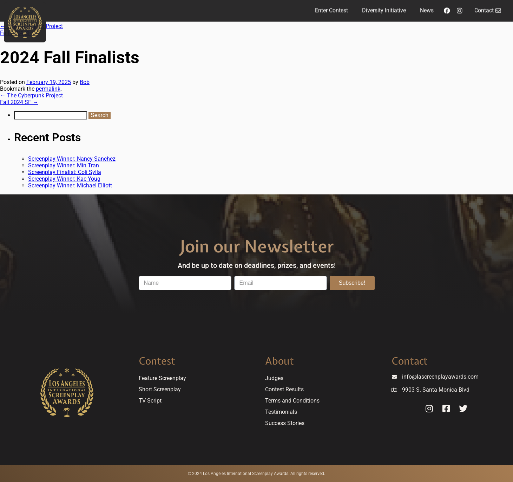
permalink (48, 88)
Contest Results (284, 389)
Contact (410, 361)
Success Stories (284, 423)
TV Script (150, 400)
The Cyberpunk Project (31, 95)
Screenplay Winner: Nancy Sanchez (72, 158)
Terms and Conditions (292, 400)
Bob (85, 82)
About (279, 361)
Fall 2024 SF (19, 102)
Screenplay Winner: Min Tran (63, 165)
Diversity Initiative (384, 8)
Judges (274, 378)
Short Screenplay (160, 389)
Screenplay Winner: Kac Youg (64, 178)
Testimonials (281, 412)
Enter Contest (331, 8)
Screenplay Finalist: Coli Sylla (64, 172)
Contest (157, 361)
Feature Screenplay (162, 378)
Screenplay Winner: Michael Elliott (70, 185)
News (427, 8)
